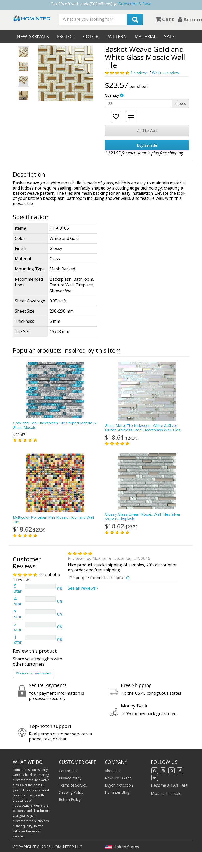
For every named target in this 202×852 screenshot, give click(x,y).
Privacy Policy (70, 778)
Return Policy (70, 799)
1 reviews (139, 72)
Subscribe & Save (135, 4)
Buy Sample (147, 145)
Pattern (116, 36)
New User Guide (118, 778)
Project (66, 36)
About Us (112, 770)
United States (122, 847)
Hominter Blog (117, 792)
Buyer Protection (119, 785)
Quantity (112, 95)
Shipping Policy (71, 792)
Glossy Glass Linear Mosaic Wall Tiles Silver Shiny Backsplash (143, 516)
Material (145, 36)
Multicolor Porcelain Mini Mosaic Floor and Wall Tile (53, 519)
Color (90, 36)
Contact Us (68, 770)
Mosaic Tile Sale (166, 793)
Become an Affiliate (169, 785)
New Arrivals (33, 36)
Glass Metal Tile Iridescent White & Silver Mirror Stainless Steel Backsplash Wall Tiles (143, 428)
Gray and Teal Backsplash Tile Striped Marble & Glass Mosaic (54, 425)
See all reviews (83, 588)
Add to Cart (147, 130)
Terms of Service (73, 785)
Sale (169, 36)
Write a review (165, 72)
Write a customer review (33, 673)
